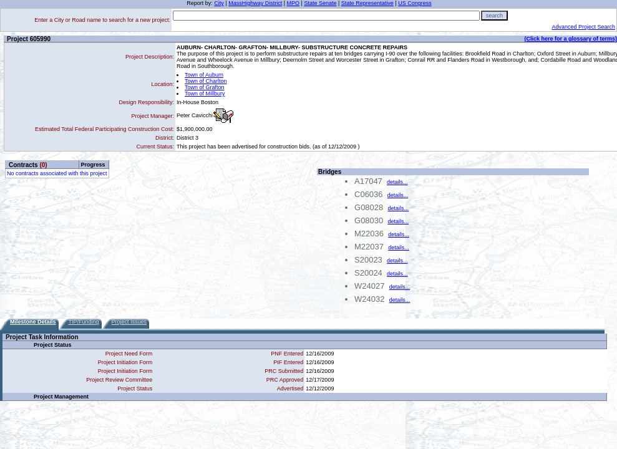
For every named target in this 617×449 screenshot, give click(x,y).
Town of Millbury (205, 93)
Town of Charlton (206, 81)
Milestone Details (33, 322)
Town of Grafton (205, 87)
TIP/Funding (84, 322)
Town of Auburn (204, 75)
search (494, 15)
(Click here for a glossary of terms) (570, 39)
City (219, 3)
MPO (293, 3)
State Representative (367, 3)
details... (397, 182)
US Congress (415, 3)
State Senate (320, 3)
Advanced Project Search (583, 27)
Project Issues (129, 322)
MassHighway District (255, 3)
